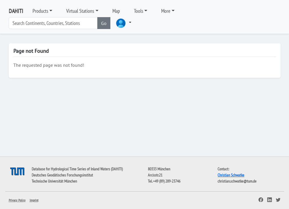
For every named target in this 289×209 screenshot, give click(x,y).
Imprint (34, 200)
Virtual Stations (80, 11)
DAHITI (16, 11)
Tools (138, 11)
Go (104, 23)
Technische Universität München (54, 181)
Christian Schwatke (231, 175)
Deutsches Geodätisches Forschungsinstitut (62, 175)
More (165, 11)
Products (40, 11)
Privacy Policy (17, 200)
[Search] (53, 23)
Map (116, 11)
